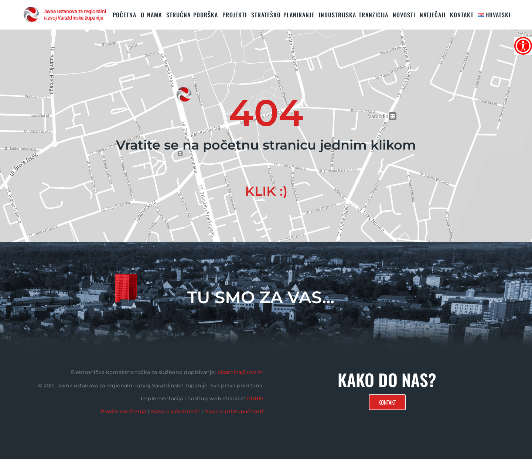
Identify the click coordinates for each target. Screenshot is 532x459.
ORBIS (254, 398)
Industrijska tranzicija (353, 14)
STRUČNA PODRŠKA (192, 14)
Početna (124, 14)
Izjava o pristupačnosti (233, 411)
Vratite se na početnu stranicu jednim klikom (266, 145)
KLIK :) (266, 191)
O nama (151, 14)
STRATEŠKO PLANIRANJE (282, 14)
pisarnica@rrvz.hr (240, 372)
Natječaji (433, 14)
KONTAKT (462, 14)
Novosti (404, 14)
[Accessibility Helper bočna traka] (523, 46)
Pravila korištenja (123, 411)
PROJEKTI (234, 14)
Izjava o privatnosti (175, 411)
